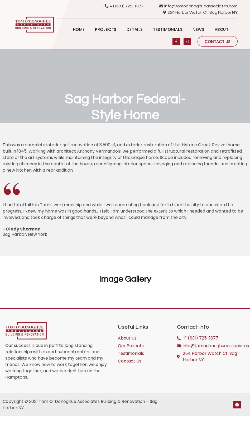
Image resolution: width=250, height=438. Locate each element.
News (198, 29)
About (222, 29)
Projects (106, 29)
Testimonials (167, 29)
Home (79, 29)
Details (135, 29)
